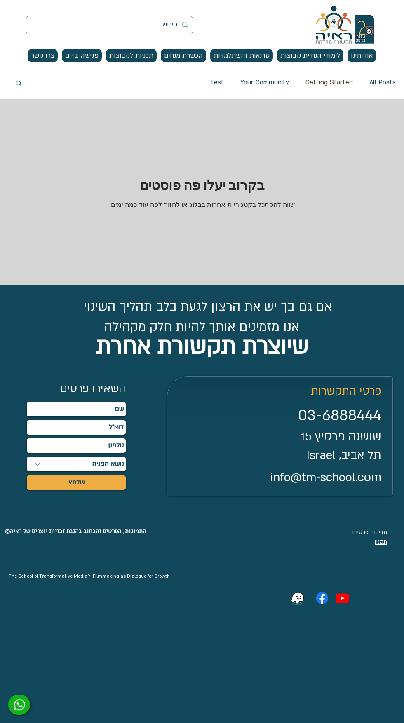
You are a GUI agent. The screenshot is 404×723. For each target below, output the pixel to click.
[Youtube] (342, 598)
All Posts (382, 82)
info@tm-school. (313, 477)
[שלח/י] (76, 482)
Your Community (264, 82)
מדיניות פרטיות (369, 532)
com (369, 477)
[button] (362, 55)
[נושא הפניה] (76, 464)
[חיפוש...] (110, 25)
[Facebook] (322, 598)
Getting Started (329, 82)
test (217, 82)
